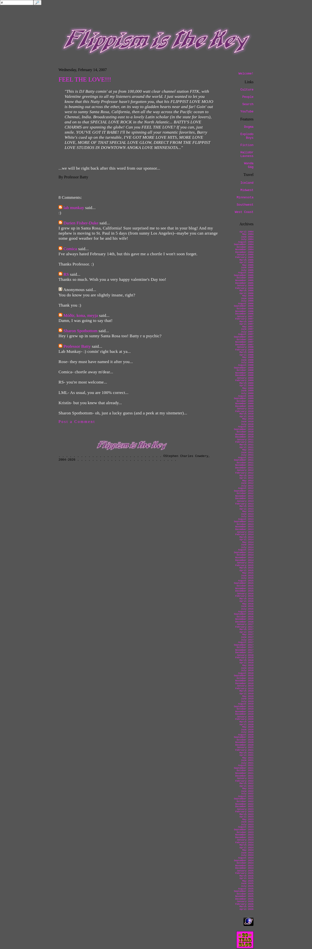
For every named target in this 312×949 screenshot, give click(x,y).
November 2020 (244, 742)
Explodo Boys (247, 136)
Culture (247, 89)
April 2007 (246, 324)
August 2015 (246, 580)
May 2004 (248, 234)
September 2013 (244, 521)
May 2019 (248, 696)
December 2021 (244, 776)
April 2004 (246, 231)
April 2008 (246, 355)
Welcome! (246, 73)
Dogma (249, 127)
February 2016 (244, 596)
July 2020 (247, 732)
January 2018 (245, 655)
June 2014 (247, 544)
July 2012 (247, 485)
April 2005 (246, 262)
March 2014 (246, 537)
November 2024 (244, 865)
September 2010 (244, 429)
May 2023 (248, 819)
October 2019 (245, 709)
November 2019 (244, 711)
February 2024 (244, 842)
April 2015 (246, 570)
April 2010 (246, 416)
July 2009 (247, 393)
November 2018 (244, 680)
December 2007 (244, 344)
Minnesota (245, 197)
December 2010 (244, 437)
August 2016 (246, 611)
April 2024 (246, 847)
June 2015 (247, 575)
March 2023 (246, 814)
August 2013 (246, 519)
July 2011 (247, 455)
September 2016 (244, 614)
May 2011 (248, 449)
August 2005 (246, 272)
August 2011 (246, 457)
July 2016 (247, 609)
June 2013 (247, 514)
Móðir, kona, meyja (81, 315)
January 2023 (245, 809)
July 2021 (247, 763)
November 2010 (244, 434)
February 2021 (244, 750)
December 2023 (244, 837)
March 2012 (246, 475)
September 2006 (244, 306)
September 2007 (244, 337)
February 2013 (244, 503)
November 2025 (244, 896)
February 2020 (244, 719)
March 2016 (246, 598)
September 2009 (244, 398)
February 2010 (244, 411)
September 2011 (244, 460)
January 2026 (245, 901)
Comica (70, 248)
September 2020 (244, 737)
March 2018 (246, 660)
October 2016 (245, 616)
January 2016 (245, 593)
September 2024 (244, 860)
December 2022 (244, 806)
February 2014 (244, 534)
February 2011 (244, 442)
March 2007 (246, 321)
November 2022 (244, 804)
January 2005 (245, 254)
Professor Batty (77, 346)
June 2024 (247, 852)
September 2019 (244, 706)
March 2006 (246, 290)
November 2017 (244, 650)
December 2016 (244, 621)
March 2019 (246, 691)
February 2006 (244, 288)
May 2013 (248, 511)
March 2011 (246, 444)
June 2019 (247, 698)
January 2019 (245, 685)
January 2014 (245, 532)
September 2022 (244, 798)
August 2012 (246, 488)
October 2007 (245, 339)
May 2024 (248, 850)
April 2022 (246, 786)
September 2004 (244, 244)
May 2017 (248, 634)
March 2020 (246, 722)
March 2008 (246, 352)
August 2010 (246, 426)
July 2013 (247, 516)
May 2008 (248, 357)
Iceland (247, 183)
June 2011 (247, 452)
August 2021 (246, 765)
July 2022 (247, 793)
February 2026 (244, 904)
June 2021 (247, 760)
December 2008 (244, 375)
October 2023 (245, 832)
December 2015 (244, 591)
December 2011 (244, 467)
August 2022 (246, 796)
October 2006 (245, 308)
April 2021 (246, 755)
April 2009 (246, 385)
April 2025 (246, 878)
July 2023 (247, 824)
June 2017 (247, 637)
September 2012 (244, 491)
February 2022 (244, 781)
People (248, 97)
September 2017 (244, 645)
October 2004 (245, 247)
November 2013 (244, 526)
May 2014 (248, 542)
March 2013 (246, 506)
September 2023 (244, 829)
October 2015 (245, 585)
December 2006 (244, 313)
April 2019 (246, 693)
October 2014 (245, 555)
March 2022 (246, 783)
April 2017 (246, 632)
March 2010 (246, 413)
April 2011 (246, 447)
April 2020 (246, 724)
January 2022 (245, 778)
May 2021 (248, 758)
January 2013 (245, 501)
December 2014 (244, 560)
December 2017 (244, 652)
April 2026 (246, 909)
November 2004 (244, 249)
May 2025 (248, 881)
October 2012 (245, 493)
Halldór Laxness (247, 154)
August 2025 (246, 888)
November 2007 (244, 342)
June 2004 (247, 237)
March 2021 (246, 752)
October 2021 (245, 770)
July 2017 (247, 640)
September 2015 (244, 583)
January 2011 (245, 439)
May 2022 (248, 788)
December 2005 (244, 283)
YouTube (247, 111)
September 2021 (244, 768)
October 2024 (245, 863)
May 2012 (248, 480)
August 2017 (246, 642)
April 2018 (246, 662)
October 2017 (245, 647)
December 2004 (244, 252)
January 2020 (245, 716)
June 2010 (247, 421)
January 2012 (245, 470)
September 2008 (244, 367)
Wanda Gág (249, 165)
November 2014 (244, 557)
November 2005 (244, 280)
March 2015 (246, 567)
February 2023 (244, 811)
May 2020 (248, 727)
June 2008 (247, 360)
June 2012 (247, 483)
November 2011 (244, 465)
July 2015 (247, 578)
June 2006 (247, 298)
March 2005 (246, 260)
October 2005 (245, 277)
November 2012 (244, 496)
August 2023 (246, 827)
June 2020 (247, 729)
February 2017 (244, 627)
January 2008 (245, 347)
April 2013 (246, 509)
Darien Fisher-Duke (81, 222)
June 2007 (247, 329)
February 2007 (244, 319)
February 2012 (244, 473)
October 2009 (245, 401)
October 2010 (245, 431)
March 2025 (246, 876)
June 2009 (247, 390)
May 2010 (248, 419)
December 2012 (244, 498)
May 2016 (248, 603)
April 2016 (246, 601)
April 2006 (246, 293)
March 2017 (246, 629)
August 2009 (246, 396)
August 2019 (246, 704)
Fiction (247, 145)
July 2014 (247, 547)
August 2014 (246, 549)
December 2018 (244, 683)
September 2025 (244, 891)
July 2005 (247, 270)
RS (66, 274)
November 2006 (244, 311)
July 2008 (247, 362)
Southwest (245, 205)
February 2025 (244, 873)
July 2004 (247, 239)
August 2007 (246, 334)
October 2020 (245, 740)
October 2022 (245, 801)
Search (248, 104)
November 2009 (244, 403)
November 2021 (244, 773)
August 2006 (246, 303)
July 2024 (247, 855)
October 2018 (245, 678)
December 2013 (244, 529)
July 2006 (247, 301)
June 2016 (247, 606)
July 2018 (247, 670)
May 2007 (248, 326)
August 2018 (246, 673)
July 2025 (247, 886)
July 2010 (247, 424)
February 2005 (244, 257)
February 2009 (244, 380)
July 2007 (247, 331)
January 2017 (245, 624)
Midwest (247, 190)
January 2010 (245, 408)
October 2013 (245, 524)
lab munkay (74, 207)
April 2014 (246, 539)
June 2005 (247, 267)
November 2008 (244, 373)
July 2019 (247, 701)
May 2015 (248, 573)
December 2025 (244, 899)
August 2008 (246, 365)
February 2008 (244, 349)
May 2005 (248, 265)
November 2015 (244, 588)
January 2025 (245, 870)
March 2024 (246, 845)
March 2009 (246, 383)
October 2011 (245, 462)
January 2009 (245, 378)
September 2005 (244, 275)
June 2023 (247, 822)
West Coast (244, 212)
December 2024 (244, 868)
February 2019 (244, 688)
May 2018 (248, 665)
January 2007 (245, 316)
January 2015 (245, 562)
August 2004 (246, 242)
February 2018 (244, 657)
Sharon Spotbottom (81, 330)
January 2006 (245, 285)
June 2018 (247, 668)
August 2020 (246, 734)
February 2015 (244, 565)
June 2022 (247, 791)
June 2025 (247, 883)
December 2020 (244, 745)
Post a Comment (76, 422)
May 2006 (248, 295)
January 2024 (245, 840)
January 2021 (245, 747)
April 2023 (246, 816)
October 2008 (245, 370)
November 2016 (244, 619)
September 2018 (244, 675)
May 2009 (248, 388)
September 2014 (244, 552)
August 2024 (246, 858)
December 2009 (244, 406)
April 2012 (246, 478)
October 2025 (245, 894)
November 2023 (244, 834)
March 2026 (246, 906)
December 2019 (244, 714)
